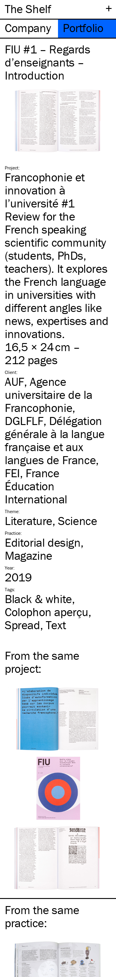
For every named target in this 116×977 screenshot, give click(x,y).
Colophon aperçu (46, 612)
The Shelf (28, 8)
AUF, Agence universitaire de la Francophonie (48, 394)
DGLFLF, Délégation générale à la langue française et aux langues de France (55, 440)
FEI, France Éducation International (36, 486)
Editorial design (43, 542)
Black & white (38, 598)
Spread (22, 625)
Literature (28, 520)
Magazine (28, 555)
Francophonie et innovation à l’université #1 (45, 190)
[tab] (29, 29)
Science (77, 520)
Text (56, 625)
